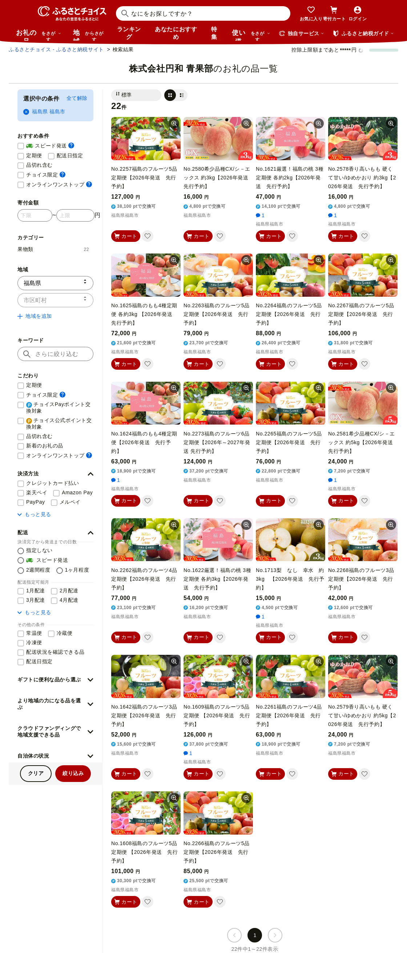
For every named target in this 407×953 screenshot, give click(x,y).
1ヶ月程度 (77, 570)
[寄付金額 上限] (75, 215)
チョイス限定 (45, 174)
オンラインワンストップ (59, 184)
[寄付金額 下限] (34, 215)
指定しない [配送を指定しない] (39, 550)
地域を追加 (34, 316)
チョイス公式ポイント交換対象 (59, 423)
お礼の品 (38, 35)
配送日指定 (70, 155)
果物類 (53, 249)
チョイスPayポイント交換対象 (58, 407)
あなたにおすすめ (176, 33)
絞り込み (73, 773)
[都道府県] (55, 283)
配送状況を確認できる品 (55, 652)
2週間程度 (38, 570)
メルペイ (70, 502)
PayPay (35, 502)
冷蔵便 (65, 633)
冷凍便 (34, 642)
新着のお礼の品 (44, 446)
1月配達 (35, 590)
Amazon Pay (77, 492)
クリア (36, 773)
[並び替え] (136, 95)
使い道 (251, 35)
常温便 (34, 633)
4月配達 (69, 600)
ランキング (129, 33)
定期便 (34, 155)
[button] (55, 474)
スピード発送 (50, 146)
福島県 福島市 (44, 112)
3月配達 (35, 600)
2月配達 (69, 590)
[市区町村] (55, 300)
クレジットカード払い (52, 483)
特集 (214, 33)
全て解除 (77, 98)
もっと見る (34, 514)
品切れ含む (39, 165)
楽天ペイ (36, 492)
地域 (89, 35)
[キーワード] (55, 354)
